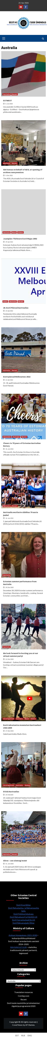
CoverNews (17, 1025)
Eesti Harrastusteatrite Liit (23, 920)
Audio (5, 301)
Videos (20, 232)
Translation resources (23, 992)
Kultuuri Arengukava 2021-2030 (23, 935)
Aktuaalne (7, 437)
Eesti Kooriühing (23, 905)
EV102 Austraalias (11, 791)
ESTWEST (7, 100)
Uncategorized (8, 719)
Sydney (27, 785)
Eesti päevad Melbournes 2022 (16, 376)
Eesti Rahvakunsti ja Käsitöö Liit (23, 917)
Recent (14, 94)
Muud (14, 232)
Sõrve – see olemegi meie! (15, 860)
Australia (6, 94)
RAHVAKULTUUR (18, 947)
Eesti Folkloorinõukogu (23, 914)
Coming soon (23, 996)
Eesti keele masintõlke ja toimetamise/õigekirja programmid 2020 (23, 1004)
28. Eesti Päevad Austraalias (15, 307)
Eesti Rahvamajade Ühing (23, 923)
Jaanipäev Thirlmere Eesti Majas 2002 (20, 238)
